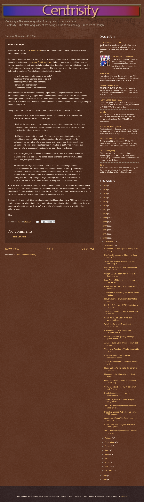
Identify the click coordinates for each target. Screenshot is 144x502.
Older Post (87, 248)
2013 (105, 202)
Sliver (102, 165)
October (108, 438)
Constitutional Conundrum (110, 42)
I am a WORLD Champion (122, 57)
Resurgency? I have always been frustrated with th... (118, 331)
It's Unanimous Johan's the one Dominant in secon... (117, 356)
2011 (105, 210)
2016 (105, 193)
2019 (105, 190)
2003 (105, 475)
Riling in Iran (105, 73)
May (107, 458)
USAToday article (33, 50)
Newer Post (12, 248)
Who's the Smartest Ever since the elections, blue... (118, 325)
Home (50, 248)
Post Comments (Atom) (26, 254)
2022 (105, 185)
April (107, 462)
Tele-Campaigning (107, 150)
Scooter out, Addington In (110, 126)
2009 (105, 218)
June (107, 454)
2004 (105, 238)
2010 (105, 214)
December (109, 241)
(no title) (103, 112)
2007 (105, 226)
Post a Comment (19, 237)
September (109, 442)
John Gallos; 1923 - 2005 (111, 100)
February (109, 470)
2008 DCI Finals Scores (109, 85)
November (109, 245)
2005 (105, 234)
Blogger (124, 496)
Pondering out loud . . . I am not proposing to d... (117, 394)
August (108, 446)
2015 (105, 198)
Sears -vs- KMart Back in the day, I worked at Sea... (118, 319)
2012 (105, 206)
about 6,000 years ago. (42, 62)
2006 (105, 230)
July (107, 450)
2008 (105, 222)
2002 (105, 479)
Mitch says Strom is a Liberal (112, 138)
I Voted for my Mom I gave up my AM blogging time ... (119, 425)
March (107, 466)
